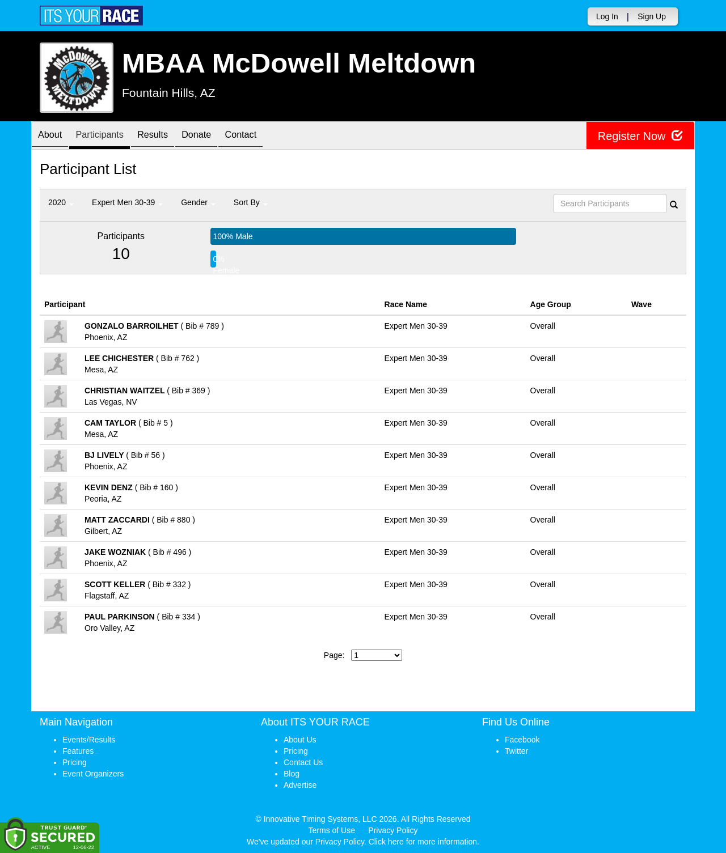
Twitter (516, 751)
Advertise (300, 785)
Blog (291, 773)
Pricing (74, 762)
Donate (216, 136)
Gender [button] (198, 202)
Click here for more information (423, 841)
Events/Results (88, 739)
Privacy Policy (392, 830)
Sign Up (652, 16)
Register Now (640, 135)
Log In (607, 16)
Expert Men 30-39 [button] (127, 202)
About (52, 136)
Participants (108, 136)
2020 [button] (61, 202)
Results (167, 136)
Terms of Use (332, 830)
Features (78, 751)
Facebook (522, 739)
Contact (266, 136)
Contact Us (303, 762)
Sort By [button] (251, 202)
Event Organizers (93, 773)
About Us (300, 739)
